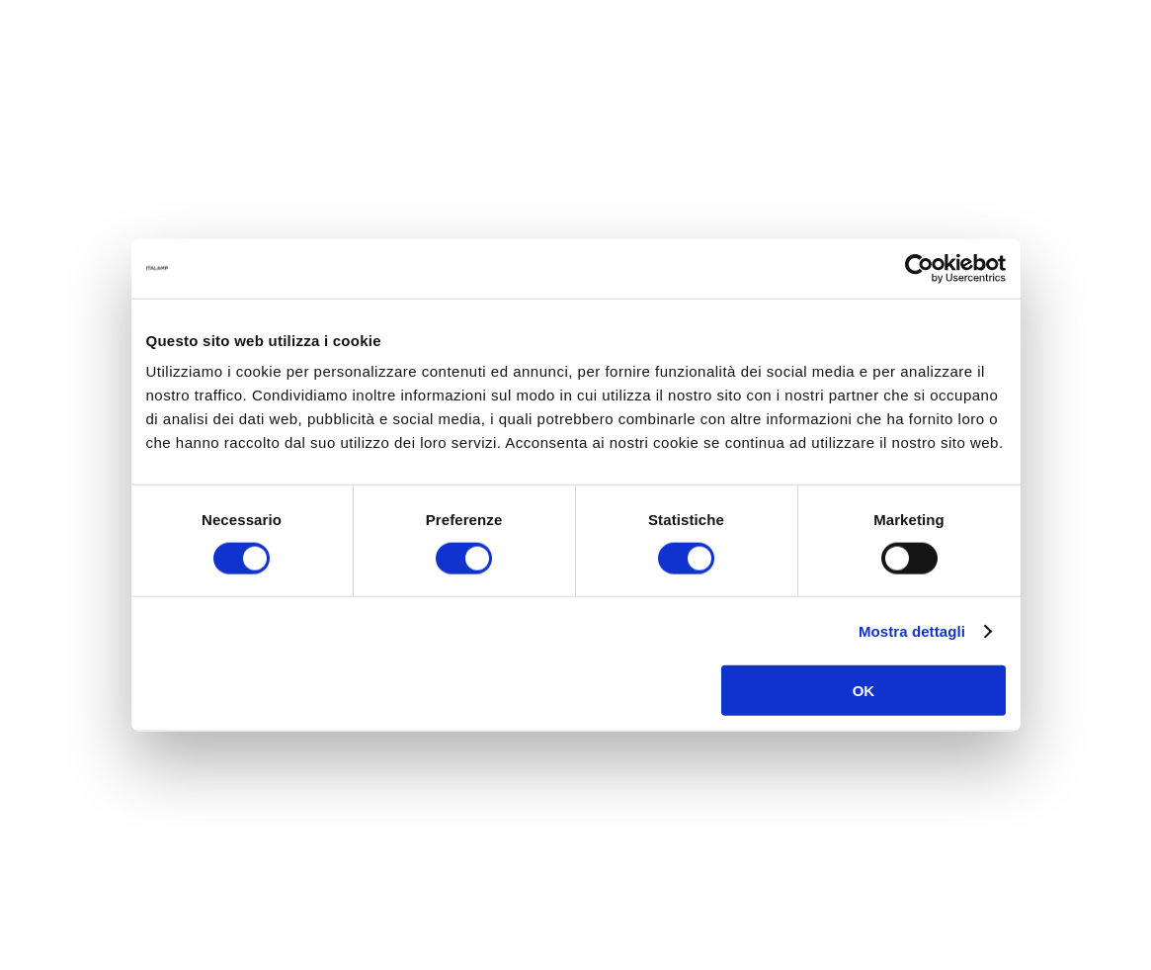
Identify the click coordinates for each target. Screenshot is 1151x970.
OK (864, 690)
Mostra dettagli (912, 630)
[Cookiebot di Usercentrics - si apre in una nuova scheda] (919, 268)
